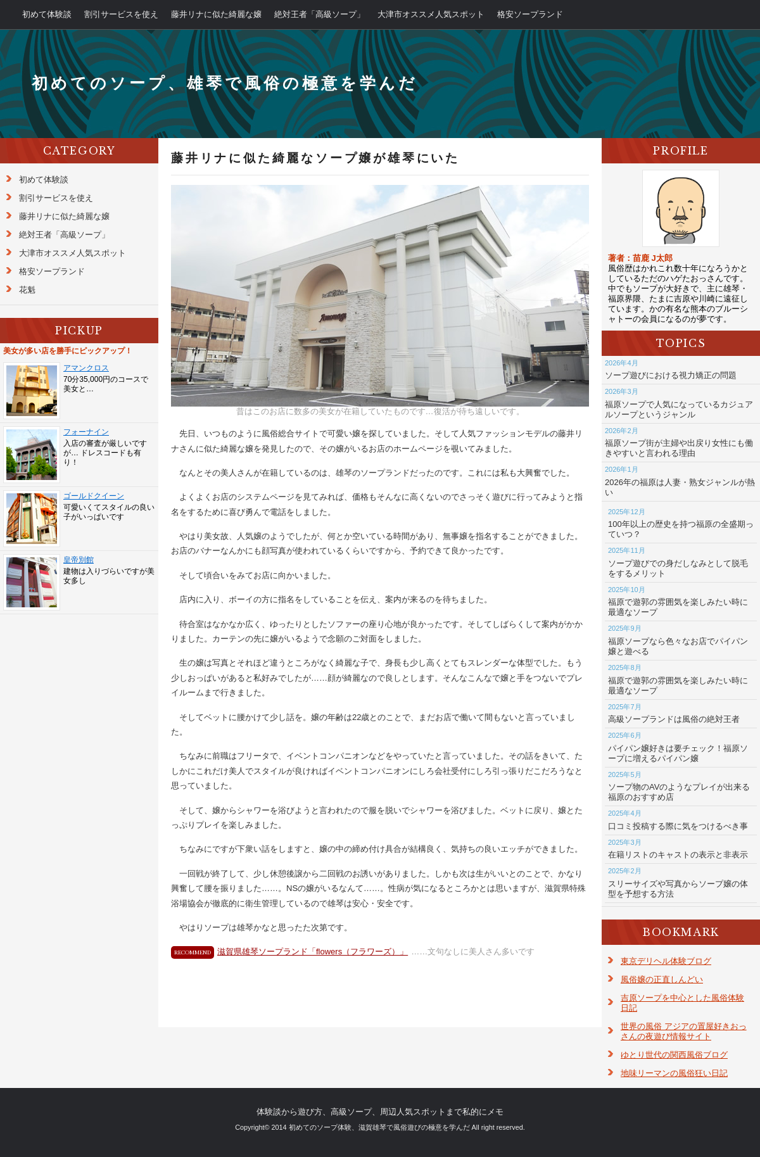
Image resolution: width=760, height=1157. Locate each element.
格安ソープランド (530, 14)
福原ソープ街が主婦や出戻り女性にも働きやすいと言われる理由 (679, 448)
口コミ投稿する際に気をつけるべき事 (678, 826)
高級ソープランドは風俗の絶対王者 (674, 719)
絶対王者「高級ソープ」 (319, 14)
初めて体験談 (47, 14)
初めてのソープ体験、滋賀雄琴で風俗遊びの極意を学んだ (379, 1127)
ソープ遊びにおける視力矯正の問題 (671, 375)
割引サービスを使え (121, 14)
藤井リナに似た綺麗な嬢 (216, 14)
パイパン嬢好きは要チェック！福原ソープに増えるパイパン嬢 (678, 753)
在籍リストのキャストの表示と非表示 (678, 854)
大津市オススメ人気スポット (430, 14)
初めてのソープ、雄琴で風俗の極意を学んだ (225, 83)
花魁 (27, 289)
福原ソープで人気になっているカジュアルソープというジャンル (679, 409)
